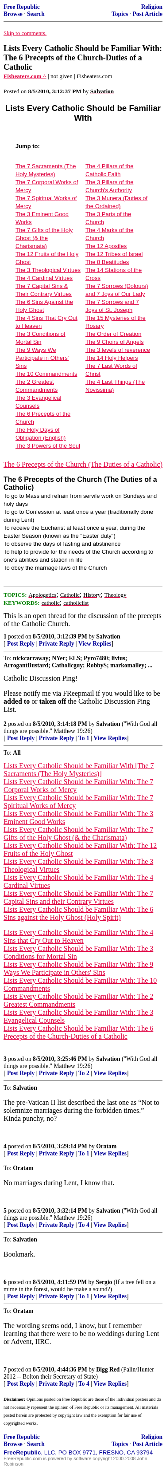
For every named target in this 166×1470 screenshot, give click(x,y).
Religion (151, 7)
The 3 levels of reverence (117, 350)
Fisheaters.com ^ (25, 76)
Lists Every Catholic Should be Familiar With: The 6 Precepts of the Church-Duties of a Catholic (78, 1032)
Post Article (147, 14)
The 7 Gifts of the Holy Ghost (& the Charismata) (44, 238)
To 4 (83, 1225)
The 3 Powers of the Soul (47, 445)
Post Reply (21, 643)
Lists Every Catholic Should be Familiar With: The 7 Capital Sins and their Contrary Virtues (78, 897)
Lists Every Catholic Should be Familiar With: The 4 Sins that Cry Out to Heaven (78, 936)
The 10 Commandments (46, 373)
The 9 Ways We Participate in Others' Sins (42, 358)
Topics (120, 14)
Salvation (108, 636)
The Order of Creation (113, 334)
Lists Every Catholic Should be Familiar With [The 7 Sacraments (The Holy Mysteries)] (79, 769)
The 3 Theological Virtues (48, 270)
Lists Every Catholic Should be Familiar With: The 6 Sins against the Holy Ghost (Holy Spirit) (78, 913)
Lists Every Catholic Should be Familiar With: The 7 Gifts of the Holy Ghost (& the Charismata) (78, 833)
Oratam (106, 1146)
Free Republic (22, 7)
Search (36, 14)
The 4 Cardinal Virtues (44, 278)
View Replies (95, 643)
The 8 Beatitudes (107, 262)
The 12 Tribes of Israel (114, 254)
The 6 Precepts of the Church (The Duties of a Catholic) (83, 464)
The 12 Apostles (106, 246)
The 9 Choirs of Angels (114, 342)
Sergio (104, 1282)
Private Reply (56, 643)
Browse (13, 14)
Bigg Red (108, 1369)
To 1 (83, 738)
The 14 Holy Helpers (111, 358)
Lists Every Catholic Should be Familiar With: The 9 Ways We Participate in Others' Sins (78, 968)
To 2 (83, 1073)
